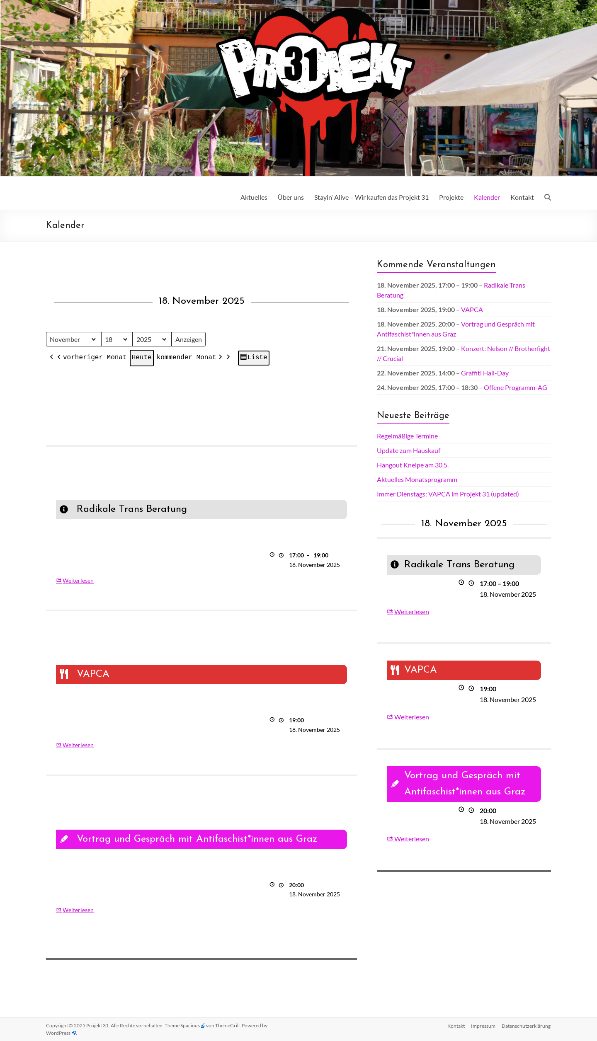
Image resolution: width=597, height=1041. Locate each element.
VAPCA (472, 309)
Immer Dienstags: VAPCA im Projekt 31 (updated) (448, 494)
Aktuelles (253, 197)
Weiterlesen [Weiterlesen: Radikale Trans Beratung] (78, 580)
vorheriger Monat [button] (91, 358)
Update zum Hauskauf (408, 450)
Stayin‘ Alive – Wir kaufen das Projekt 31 (371, 197)
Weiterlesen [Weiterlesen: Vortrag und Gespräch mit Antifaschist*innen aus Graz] (78, 909)
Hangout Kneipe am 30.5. (413, 465)
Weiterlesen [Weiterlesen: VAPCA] (78, 745)
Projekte (451, 197)
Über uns (291, 197)
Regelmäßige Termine (407, 436)
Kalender (487, 197)
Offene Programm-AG (515, 387)
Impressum (483, 1025)
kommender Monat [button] (190, 358)
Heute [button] (142, 358)
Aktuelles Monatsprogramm (417, 479)
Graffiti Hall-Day (485, 373)
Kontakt (522, 197)
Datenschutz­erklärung (526, 1025)
